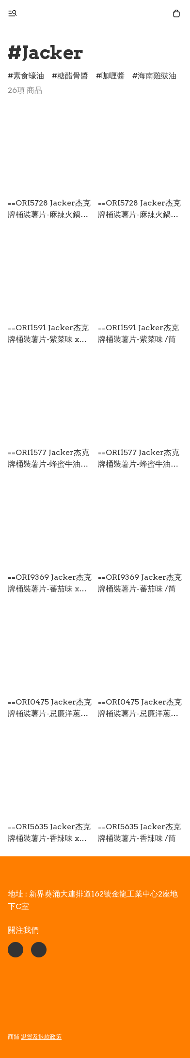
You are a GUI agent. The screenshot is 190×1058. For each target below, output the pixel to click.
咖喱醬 (113, 75)
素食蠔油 (28, 75)
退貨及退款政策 (41, 1036)
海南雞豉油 (157, 75)
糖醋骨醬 (72, 75)
